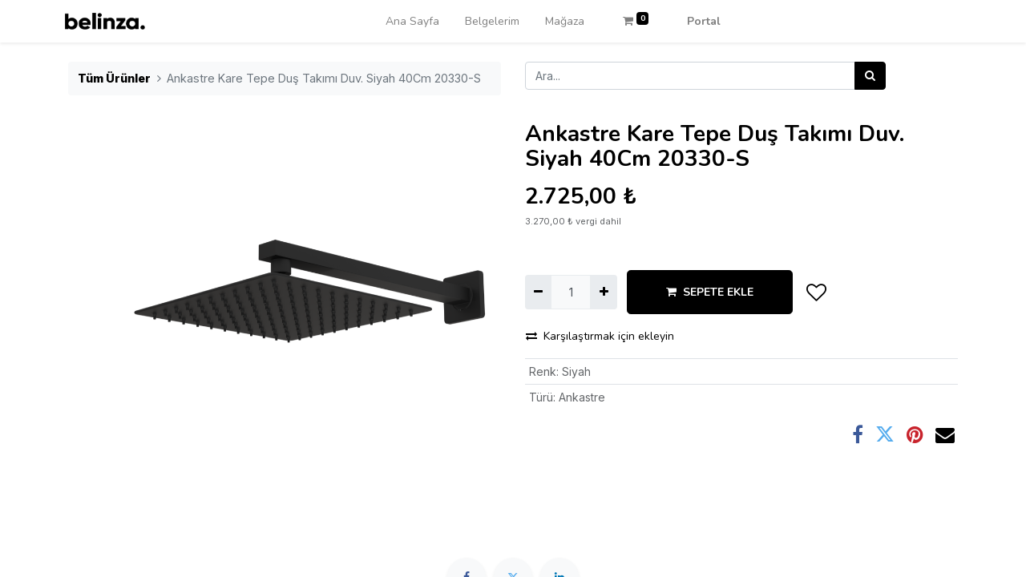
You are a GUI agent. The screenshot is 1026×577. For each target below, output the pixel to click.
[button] (817, 292)
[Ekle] (603, 292)
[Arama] (870, 76)
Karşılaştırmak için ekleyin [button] (600, 336)
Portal (704, 21)
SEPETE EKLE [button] (709, 292)
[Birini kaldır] (538, 292)
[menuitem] (412, 21)
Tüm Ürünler (114, 78)
